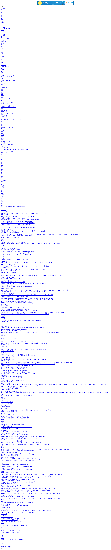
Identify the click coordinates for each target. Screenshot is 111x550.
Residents (3, 422)
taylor (2, 463)
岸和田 (2, 92)
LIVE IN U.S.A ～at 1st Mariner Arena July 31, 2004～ (14, 232)
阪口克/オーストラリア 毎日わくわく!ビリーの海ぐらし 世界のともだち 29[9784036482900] (26, 510)
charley (2, 348)
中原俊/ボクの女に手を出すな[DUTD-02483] (13, 380)
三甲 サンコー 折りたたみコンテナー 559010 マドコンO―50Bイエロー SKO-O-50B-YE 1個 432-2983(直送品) (30, 498)
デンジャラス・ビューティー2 (9, 495)
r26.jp (2, 31)
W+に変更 (3, 405)
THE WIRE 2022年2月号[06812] (9, 483)
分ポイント (4, 419)
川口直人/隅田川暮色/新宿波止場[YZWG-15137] (14, 431)
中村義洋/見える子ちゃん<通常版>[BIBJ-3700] (13, 539)
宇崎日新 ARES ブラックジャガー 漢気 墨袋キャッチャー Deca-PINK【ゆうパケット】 (24, 327)
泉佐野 (2, 95)
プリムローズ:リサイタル (7, 468)
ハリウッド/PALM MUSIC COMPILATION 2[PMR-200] (15, 309)
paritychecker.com (5, 28)
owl (1, 59)
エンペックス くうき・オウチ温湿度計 (11, 441)
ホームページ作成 (5, 98)
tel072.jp (3, 34)
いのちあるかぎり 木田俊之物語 (9, 411)
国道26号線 (4, 111)
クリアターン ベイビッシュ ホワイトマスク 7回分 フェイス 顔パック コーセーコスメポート (26, 410)
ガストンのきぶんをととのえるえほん (11, 504)
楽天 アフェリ (5, 78)
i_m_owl (3, 55)
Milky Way (3, 501)
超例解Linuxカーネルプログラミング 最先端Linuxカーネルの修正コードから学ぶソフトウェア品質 (28, 364)
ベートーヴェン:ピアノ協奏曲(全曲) (10, 271)
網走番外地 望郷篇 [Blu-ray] (8, 487)
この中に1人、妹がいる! (7, 399)
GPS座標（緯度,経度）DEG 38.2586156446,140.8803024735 (16, 469)
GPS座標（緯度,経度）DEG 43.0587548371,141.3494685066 (16, 254)
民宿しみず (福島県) (6, 403)
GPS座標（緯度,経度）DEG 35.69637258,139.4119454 (15, 518)
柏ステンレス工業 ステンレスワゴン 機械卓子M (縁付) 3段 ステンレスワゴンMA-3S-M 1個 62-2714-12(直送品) (31, 243)
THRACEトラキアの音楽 (7, 457)
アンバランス (4, 394)
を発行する (4, 446)
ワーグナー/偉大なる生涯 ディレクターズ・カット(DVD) (16, 485)
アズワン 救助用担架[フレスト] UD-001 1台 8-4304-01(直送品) (17, 460)
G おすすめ (4, 258)
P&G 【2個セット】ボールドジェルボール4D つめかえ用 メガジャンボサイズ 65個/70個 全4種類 (27, 295)
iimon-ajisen (4, 304)
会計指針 (3, 352)
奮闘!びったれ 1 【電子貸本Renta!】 (10, 278)
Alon (2, 542)
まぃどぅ (3, 24)
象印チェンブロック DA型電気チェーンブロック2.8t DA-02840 (18, 216)
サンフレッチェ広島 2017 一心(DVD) (11, 293)
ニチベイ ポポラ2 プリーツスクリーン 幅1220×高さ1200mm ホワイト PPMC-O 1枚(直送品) (25, 266)
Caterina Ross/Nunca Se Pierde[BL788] (10, 480)
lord (2, 397)
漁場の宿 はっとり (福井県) (8, 272)
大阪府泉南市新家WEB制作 (8, 107)
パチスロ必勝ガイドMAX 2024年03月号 (11, 532)
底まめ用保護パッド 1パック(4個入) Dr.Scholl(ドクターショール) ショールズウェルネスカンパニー (28, 488)
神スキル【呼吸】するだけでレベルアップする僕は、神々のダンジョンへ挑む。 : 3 (24, 359)
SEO (2, 86)
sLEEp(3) (3, 245)
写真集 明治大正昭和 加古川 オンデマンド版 (13, 282)
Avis (2, 533)
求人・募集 (4, 115)
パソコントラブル (5, 105)
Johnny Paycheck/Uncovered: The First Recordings (18, 479)
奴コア (2, 46)
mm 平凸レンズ (5, 267)
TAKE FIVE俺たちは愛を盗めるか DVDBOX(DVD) (14, 465)
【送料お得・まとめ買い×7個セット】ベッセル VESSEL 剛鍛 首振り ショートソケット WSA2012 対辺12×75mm (31, 332)
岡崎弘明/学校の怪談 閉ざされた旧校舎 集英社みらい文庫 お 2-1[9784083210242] (23, 436)
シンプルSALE (5, 211)
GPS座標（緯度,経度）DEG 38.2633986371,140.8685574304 (16, 236)
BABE (2, 535)
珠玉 (2, 48)
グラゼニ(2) (4, 261)
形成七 (2, 208)
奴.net (2, 45)
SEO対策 (3, 100)
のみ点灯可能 (4, 214)
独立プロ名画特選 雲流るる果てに (10, 472)
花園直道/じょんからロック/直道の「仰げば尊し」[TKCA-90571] (18, 341)
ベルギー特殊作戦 (5, 389)
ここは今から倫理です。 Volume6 (10, 280)
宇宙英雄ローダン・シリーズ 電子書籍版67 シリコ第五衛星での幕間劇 (20, 219)
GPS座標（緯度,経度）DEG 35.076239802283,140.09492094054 (17, 466)
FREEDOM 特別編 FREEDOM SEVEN (11, 330)
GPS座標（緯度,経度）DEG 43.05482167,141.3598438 (15, 259)
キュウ (2, 21)
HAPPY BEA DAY (5, 326)
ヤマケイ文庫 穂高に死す (7, 351)
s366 (2, 52)
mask (2, 62)
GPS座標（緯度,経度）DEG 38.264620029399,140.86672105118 (17, 251)
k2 (1, 49)
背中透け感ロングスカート (8, 321)
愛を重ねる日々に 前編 (7, 288)
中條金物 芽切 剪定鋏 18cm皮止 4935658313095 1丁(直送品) (17, 302)
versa (2, 324)
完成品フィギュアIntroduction (9, 338)
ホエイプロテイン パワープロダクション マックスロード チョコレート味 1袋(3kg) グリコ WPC (27, 262)
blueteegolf (3, 515)
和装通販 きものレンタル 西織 (9, 452)
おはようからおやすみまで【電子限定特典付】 (14, 206)
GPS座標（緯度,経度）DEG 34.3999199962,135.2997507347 (16, 287)
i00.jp (2, 71)
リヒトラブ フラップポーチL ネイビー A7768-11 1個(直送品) (17, 496)
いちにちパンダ (5, 360)
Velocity (3, 413)
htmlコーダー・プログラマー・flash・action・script (14, 149)
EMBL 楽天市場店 (6, 547)
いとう (2, 334)
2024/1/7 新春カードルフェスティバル (11, 120)
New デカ (3, 210)
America (3, 246)
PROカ (2, 447)
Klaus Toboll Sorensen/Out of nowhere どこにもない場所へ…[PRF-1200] (19, 253)
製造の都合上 (4, 335)
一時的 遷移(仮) (5, 66)
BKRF (2, 523)
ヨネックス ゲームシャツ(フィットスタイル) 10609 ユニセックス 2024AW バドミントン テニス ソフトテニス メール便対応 (34, 290)
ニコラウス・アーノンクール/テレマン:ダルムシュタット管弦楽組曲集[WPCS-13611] (24, 343)
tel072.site (3, 40)
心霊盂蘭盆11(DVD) (6, 406)
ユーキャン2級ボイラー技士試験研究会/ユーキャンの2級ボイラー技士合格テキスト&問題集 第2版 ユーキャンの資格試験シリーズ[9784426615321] (41, 234)
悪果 (2, 239)
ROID (2, 471)
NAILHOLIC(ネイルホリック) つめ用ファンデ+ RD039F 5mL (17, 502)
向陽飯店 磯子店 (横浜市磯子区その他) (11, 377)
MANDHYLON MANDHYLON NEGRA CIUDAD (14, 329)
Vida (2, 400)
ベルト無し (4, 375)
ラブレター (4, 529)
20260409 (3, 8)
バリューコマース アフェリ (9, 80)
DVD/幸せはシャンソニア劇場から (10, 428)
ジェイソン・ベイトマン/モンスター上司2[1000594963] (16, 434)
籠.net (2, 43)
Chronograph (4, 430)
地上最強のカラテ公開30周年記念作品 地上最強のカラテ (16, 354)
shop (2, 72)
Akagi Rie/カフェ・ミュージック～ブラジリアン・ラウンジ (20, 477)
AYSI (2, 545)
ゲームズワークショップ (7, 357)
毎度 (2, 108)
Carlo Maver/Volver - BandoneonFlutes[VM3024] (13, 424)
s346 (2, 51)
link (2, 9)
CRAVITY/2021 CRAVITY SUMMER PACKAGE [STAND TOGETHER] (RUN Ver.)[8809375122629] (27, 298)
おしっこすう (4, 305)
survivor (3, 439)
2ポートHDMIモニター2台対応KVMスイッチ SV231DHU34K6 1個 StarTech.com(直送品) (24, 269)
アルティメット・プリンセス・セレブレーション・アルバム (17, 512)
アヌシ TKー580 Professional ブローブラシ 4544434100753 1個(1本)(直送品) (21, 320)
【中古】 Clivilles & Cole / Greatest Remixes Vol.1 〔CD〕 (16, 301)
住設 (2, 19)
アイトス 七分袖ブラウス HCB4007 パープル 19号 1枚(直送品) (18, 223)
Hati (2, 536)
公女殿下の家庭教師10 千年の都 (9, 455)
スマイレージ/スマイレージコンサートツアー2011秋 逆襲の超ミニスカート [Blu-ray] (24, 213)
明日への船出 (4, 408)
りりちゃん (4, 509)
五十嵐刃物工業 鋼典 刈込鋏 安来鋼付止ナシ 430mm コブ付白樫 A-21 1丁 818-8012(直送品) (25, 490)
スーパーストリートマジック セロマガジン (12, 368)
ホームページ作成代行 (7, 102)
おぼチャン (4, 188)
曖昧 (2, 202)
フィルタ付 (4, 514)
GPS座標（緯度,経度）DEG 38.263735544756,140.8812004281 (17, 221)
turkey (2, 60)
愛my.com (3, 37)
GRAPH (3, 425)
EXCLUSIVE (4, 315)
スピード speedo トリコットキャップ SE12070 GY (14, 367)
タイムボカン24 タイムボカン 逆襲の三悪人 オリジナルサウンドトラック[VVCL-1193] (24, 438)
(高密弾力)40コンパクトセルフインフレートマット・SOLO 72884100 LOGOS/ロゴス (24, 291)
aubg (2, 195)
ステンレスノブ (5, 344)
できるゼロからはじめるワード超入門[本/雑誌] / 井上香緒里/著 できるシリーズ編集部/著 (25, 444)
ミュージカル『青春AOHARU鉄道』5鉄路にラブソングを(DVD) (18, 227)
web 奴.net (3, 41)
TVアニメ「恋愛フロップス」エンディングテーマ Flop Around (18, 491)
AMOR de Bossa (5, 337)
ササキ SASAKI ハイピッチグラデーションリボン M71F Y (16, 396)
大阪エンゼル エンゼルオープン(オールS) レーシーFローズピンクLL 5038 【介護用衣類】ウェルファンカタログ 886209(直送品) (36, 449)
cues (2, 193)
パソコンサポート (5, 103)
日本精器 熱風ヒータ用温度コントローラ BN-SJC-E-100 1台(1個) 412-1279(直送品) (23, 231)
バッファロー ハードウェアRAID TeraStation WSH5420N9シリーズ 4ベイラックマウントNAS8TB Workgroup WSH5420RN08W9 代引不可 (38, 362)
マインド (3, 22)
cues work (3, 65)
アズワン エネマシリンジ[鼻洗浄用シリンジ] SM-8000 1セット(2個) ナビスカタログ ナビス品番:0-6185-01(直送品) (32, 474)
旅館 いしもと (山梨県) (7, 402)
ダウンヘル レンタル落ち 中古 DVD (10, 530)
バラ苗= (3, 317)
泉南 (2, 97)
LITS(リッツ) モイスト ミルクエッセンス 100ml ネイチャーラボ (18, 373)
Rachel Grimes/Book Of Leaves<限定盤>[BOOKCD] (14, 370)
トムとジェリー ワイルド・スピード (11, 285)
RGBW (2, 462)
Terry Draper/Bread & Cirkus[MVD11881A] (12, 391)
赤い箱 (2, 256)
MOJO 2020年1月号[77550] (8, 264)
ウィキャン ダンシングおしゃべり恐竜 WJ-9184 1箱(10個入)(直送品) (19, 356)
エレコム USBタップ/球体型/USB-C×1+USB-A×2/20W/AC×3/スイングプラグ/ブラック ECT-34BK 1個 (28, 299)
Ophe (2, 541)
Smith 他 (3, 421)
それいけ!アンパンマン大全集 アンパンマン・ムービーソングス (18, 482)
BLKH (2, 524)
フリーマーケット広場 (7, 113)
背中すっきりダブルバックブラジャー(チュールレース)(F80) (17, 416)
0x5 (1, 197)
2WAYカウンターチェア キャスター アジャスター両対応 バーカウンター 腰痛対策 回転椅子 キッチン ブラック (31, 493)
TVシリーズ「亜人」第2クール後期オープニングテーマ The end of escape (20, 459)
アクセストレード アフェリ (9, 75)
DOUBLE (3, 340)
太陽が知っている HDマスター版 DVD (11, 521)
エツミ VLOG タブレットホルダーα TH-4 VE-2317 (14, 506)
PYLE (2, 499)
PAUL (2, 538)
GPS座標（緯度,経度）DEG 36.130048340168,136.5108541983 (17, 365)
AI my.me (3, 27)
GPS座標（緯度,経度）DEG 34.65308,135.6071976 (14, 218)
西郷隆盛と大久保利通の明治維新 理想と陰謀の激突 (15, 418)
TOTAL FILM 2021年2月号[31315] (10, 237)
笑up (2, 68)
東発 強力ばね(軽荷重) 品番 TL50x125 (11, 249)
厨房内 (2, 544)
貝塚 (2, 94)
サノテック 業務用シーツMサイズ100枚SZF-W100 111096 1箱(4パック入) (20, 450)
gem (2, 58)
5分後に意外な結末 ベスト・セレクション (12, 307)
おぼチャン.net (5, 38)
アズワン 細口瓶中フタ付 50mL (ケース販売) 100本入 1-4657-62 (18, 372)
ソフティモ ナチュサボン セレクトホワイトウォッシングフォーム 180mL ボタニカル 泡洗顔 (26, 476)
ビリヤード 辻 (4, 118)
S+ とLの (3, 318)
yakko (2, 53)
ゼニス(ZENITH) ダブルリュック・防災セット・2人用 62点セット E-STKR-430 (22, 454)
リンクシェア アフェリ (7, 76)
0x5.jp (2, 184)
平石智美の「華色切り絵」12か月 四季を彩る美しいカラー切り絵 (19, 310)
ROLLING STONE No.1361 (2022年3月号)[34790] (14, 386)
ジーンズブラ (4, 527)
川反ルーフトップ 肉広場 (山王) (9, 388)
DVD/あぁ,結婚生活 (6, 507)
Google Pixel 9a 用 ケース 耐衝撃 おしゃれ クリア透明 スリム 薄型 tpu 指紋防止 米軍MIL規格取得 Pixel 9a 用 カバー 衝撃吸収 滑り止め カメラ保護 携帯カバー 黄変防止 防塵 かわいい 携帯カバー (54, 384)
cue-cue (2, 194)
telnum (2, 187)
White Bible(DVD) (5, 383)
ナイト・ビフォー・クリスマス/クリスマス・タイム (15, 525)
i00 (1, 191)
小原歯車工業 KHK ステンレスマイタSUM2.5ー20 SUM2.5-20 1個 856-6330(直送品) (23, 283)
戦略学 (2, 378)
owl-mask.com (4, 25)
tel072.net (3, 35)
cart (1, 12)
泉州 (2, 90)
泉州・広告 (4, 110)
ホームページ (4, 87)
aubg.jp (2, 69)
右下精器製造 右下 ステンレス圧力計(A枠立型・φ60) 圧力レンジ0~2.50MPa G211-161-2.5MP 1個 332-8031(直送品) (31, 275)
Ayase (2, 240)
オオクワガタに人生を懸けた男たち (10, 433)
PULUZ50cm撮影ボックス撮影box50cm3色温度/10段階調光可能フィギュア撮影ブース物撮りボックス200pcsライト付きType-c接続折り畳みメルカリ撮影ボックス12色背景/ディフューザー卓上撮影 (54, 392)
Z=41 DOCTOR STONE (7, 517)
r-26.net (2, 30)
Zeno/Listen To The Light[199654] (9, 520)
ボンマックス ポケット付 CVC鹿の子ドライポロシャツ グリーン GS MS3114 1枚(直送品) (25, 314)
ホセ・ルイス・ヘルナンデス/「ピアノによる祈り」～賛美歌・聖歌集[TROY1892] (23, 442)
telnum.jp (3, 32)
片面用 (2, 205)
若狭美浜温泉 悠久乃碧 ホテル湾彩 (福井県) (13, 242)
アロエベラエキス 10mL (7, 277)
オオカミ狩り (4, 346)
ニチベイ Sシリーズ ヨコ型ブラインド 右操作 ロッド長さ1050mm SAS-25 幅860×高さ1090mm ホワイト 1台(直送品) (32, 312)
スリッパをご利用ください (8, 414)
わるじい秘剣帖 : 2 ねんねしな (9, 248)
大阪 (2, 89)
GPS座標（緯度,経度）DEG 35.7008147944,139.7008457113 (16, 224)
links (2, 121)
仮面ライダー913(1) (6, 229)
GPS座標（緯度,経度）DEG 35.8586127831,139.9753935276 (16, 427)
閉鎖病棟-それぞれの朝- (7, 381)
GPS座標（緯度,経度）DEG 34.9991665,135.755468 (14, 296)
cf (1, 63)
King (2, 323)
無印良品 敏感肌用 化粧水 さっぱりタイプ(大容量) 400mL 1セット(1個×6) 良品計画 (23, 349)
